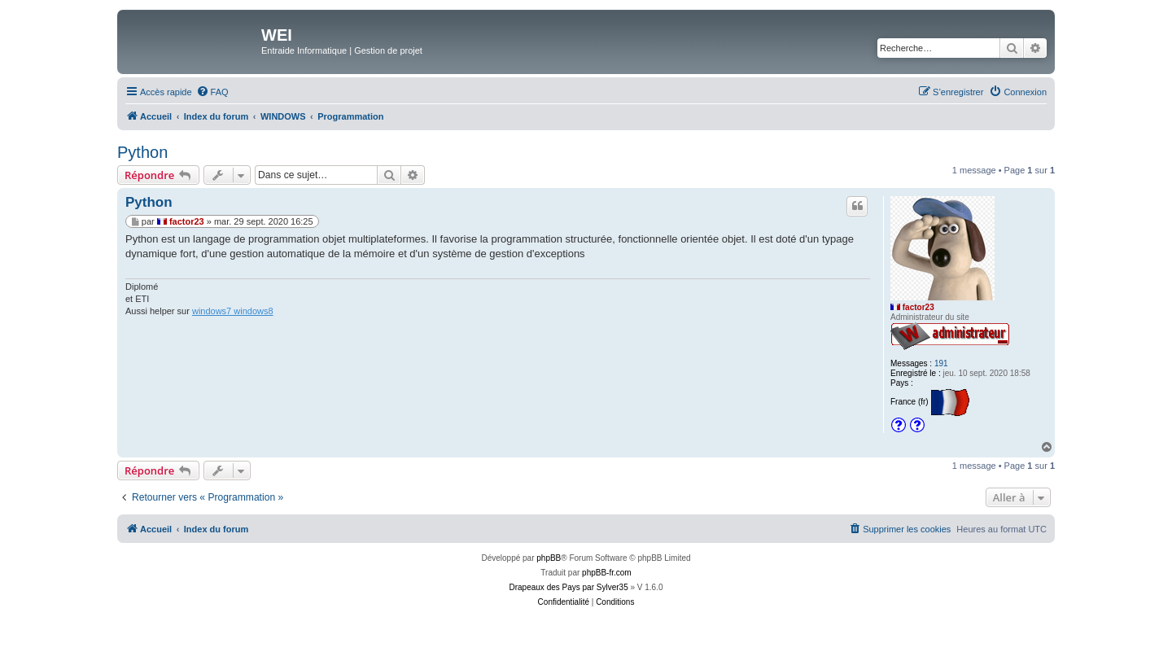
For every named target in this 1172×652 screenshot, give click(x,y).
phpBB (548, 558)
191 (941, 363)
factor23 (918, 307)
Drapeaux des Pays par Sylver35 (568, 587)
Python (142, 152)
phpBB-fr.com (607, 572)
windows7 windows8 (232, 311)
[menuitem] (212, 92)
